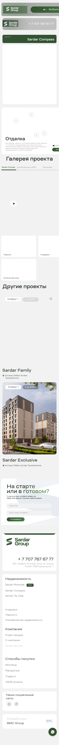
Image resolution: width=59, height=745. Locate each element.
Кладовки (11, 610)
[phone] (29, 512)
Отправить (15, 519)
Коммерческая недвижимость (23, 620)
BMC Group (15, 723)
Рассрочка (12, 671)
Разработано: (17, 719)
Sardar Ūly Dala (14, 596)
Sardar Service (13, 646)
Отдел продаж (14, 635)
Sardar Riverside (15, 585)
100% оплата (13, 682)
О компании (12, 640)
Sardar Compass (15, 591)
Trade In (10, 676)
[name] (29, 505)
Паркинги (11, 615)
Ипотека (11, 665)
